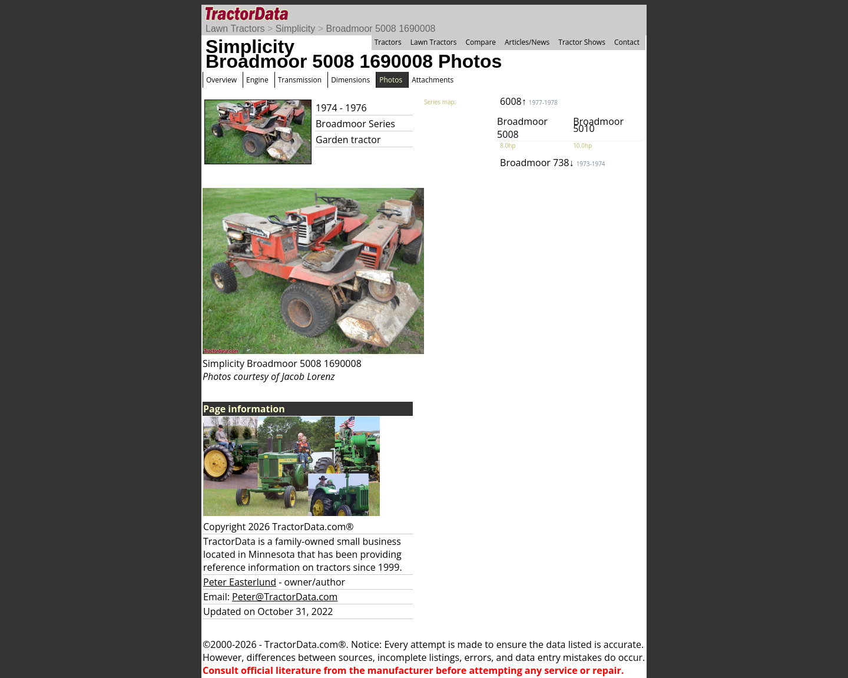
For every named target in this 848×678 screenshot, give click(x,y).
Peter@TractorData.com (284, 596)
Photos (390, 80)
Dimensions (350, 80)
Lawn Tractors (235, 29)
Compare (480, 42)
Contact (627, 42)
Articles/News (527, 42)
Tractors (388, 42)
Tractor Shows (581, 42)
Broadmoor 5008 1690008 (381, 29)
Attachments (432, 80)
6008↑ (529, 101)
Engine (257, 80)
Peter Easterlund (239, 582)
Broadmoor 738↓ (552, 162)
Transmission (300, 80)
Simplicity (296, 29)
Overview (221, 80)
